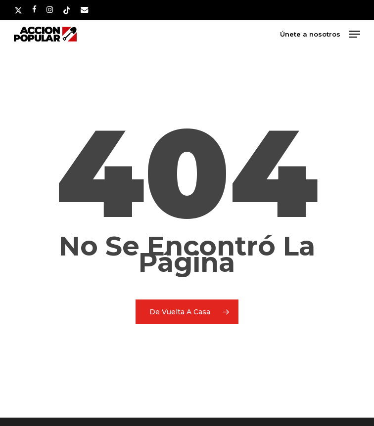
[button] (354, 34)
